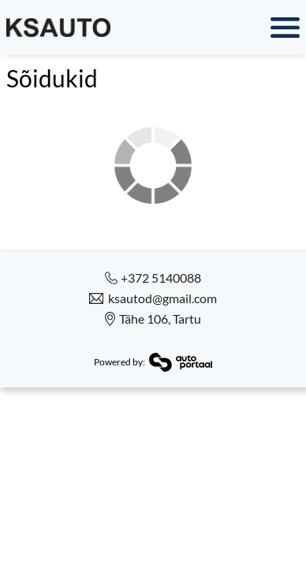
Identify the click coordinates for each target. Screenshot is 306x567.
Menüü (213, 27)
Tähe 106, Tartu (160, 319)
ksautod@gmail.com (162, 298)
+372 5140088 (161, 278)
